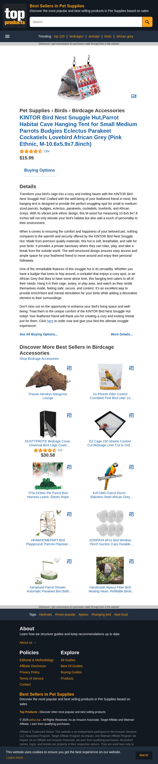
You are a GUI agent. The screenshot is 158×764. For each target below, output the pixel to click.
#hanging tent (101, 614)
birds (108, 36)
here (50, 321)
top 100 (59, 36)
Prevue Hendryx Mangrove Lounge (48, 396)
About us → (28, 642)
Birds (61, 110)
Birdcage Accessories (98, 110)
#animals (45, 614)
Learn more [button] (14, 757)
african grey (125, 36)
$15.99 (27, 157)
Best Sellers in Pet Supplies (57, 6)
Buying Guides (71, 672)
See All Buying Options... (39, 334)
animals (93, 36)
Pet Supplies (35, 110)
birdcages (77, 36)
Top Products (29, 712)
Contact (25, 684)
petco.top (35, 719)
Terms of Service (32, 678)
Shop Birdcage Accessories (39, 358)
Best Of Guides (72, 666)
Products (67, 678)
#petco (83, 614)
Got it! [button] (144, 755)
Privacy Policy (30, 672)
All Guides (68, 660)
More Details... (122, 334)
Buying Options (39, 170)
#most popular (65, 614)
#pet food (121, 614)
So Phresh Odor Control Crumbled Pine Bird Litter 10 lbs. (110, 396)
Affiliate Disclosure (33, 666)
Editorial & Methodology (37, 660)
